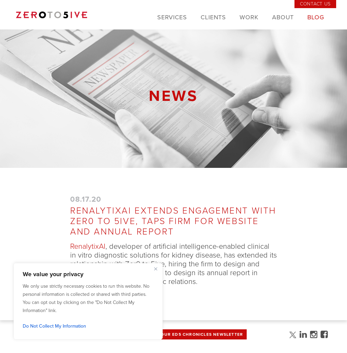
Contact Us (315, 4)
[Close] (155, 269)
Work (249, 17)
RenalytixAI (87, 246)
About (283, 17)
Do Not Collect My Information (54, 326)
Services (172, 17)
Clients (213, 17)
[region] (88, 301)
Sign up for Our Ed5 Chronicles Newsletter (186, 334)
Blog (315, 17)
